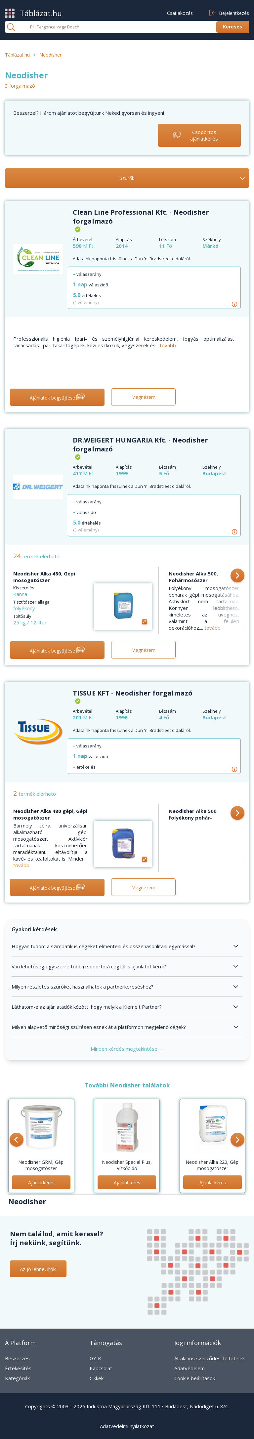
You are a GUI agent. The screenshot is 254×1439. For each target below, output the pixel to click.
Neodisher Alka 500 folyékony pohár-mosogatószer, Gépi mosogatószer (194, 821)
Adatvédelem (189, 1368)
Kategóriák (17, 1378)
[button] (237, 576)
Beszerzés (17, 1358)
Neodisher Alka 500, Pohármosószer (193, 576)
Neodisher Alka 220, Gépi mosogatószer (212, 1165)
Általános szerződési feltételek (209, 1358)
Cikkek (97, 1378)
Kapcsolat (101, 1368)
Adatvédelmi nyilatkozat (127, 1426)
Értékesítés (18, 1368)
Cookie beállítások (194, 1378)
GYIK (95, 1358)
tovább (168, 345)
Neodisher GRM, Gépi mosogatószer (41, 1165)
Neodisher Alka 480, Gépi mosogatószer (44, 576)
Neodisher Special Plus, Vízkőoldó (127, 1165)
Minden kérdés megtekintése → (127, 1048)
